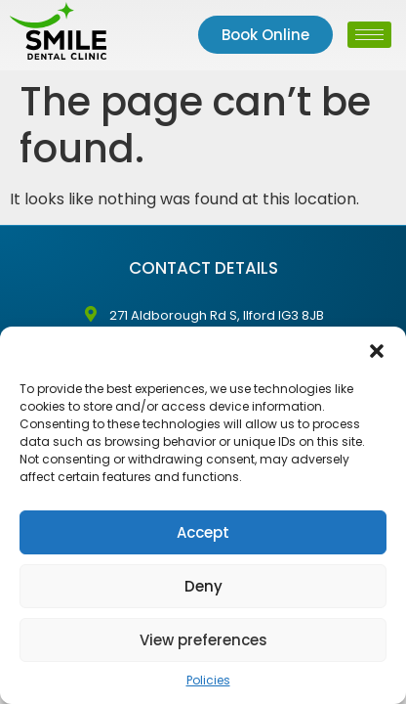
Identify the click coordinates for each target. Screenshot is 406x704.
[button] (376, 351)
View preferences (203, 640)
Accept (203, 532)
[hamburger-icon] (369, 35)
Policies (208, 680)
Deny (203, 586)
